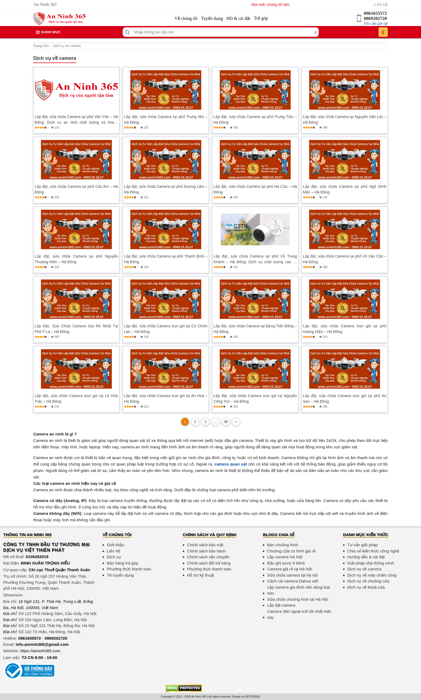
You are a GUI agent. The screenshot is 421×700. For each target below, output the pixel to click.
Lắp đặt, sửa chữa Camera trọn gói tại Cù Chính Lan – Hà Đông (166, 329)
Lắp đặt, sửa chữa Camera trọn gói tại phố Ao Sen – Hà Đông (344, 399)
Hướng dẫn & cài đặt (366, 557)
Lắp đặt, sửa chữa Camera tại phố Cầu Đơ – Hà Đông (76, 189)
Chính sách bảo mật (205, 545)
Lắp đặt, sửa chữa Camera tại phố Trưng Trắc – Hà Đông (255, 119)
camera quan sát (231, 464)
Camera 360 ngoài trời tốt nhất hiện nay (299, 614)
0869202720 (375, 18)
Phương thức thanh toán (129, 569)
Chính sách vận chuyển (208, 557)
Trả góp (261, 18)
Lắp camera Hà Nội (284, 557)
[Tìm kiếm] (127, 32)
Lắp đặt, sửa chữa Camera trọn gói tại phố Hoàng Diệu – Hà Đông (344, 329)
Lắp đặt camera (281, 605)
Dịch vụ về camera (67, 46)
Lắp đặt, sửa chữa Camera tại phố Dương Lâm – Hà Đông (166, 189)
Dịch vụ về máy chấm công (372, 575)
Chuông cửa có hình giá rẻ (291, 551)
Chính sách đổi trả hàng (209, 563)
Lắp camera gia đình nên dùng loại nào (298, 590)
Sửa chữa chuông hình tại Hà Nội (297, 599)
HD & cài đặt (239, 18)
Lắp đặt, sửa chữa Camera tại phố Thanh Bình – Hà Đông (166, 259)
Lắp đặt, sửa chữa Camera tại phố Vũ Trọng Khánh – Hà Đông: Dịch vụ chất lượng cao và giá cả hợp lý (255, 259)
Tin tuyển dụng (120, 575)
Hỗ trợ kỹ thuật (200, 575)
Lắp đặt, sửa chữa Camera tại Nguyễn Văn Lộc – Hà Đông (344, 119)
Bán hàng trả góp (122, 563)
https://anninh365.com (40, 650)
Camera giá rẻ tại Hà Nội (289, 569)
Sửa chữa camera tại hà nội (292, 575)
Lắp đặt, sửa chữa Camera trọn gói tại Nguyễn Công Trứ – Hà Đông (255, 399)
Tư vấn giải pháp (362, 545)
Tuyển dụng (212, 18)
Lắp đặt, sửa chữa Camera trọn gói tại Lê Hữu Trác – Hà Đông (76, 399)
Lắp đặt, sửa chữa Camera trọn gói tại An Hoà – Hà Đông (166, 399)
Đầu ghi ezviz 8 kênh (286, 563)
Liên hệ (381, 4)
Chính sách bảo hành (206, 551)
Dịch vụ (114, 557)
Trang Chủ (41, 46)
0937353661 (252, 696)
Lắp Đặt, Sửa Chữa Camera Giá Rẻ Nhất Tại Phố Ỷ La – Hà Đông (76, 329)
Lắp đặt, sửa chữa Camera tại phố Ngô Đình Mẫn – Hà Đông (344, 189)
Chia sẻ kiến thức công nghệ (373, 551)
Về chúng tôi (186, 18)
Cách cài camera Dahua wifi (292, 581)
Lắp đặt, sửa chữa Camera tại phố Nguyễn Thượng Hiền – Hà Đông (76, 259)
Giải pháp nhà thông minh (370, 563)
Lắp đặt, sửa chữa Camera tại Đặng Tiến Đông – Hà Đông (255, 329)
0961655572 (375, 13)
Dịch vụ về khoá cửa (366, 587)
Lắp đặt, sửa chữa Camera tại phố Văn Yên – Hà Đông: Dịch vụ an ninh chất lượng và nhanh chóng (76, 120)
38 (226, 422)
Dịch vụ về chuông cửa (368, 581)
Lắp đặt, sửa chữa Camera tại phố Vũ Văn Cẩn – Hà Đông (344, 259)
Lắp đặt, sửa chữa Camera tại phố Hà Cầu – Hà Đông (255, 189)
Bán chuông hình (282, 545)
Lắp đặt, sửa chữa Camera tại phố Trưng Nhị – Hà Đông (166, 119)
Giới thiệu (115, 545)
